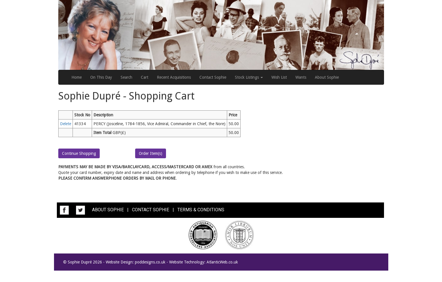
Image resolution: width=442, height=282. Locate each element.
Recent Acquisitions (174, 77)
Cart (144, 77)
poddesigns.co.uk (150, 262)
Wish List (279, 77)
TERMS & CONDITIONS (200, 209)
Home (76, 77)
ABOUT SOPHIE (108, 209)
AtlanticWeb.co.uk (222, 262)
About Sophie (327, 77)
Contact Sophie (212, 77)
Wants (300, 77)
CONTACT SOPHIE (150, 209)
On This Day (101, 77)
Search (126, 77)
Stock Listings (249, 77)
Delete (65, 123)
